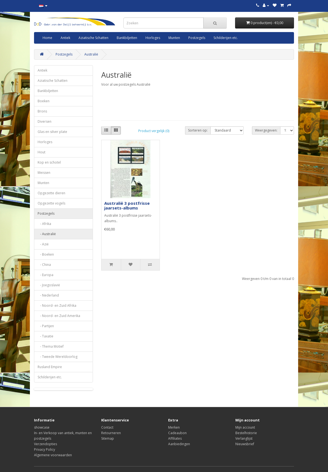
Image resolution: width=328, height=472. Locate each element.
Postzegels (196, 37)
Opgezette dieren (51, 193)
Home (47, 37)
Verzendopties (45, 444)
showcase (42, 427)
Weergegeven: (266, 130)
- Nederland (48, 295)
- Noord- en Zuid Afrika (57, 305)
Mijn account (245, 427)
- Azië (43, 244)
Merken (174, 427)
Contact (107, 427)
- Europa (45, 274)
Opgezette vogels (51, 203)
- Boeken (46, 254)
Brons (42, 111)
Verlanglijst (243, 438)
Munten (174, 37)
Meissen (44, 172)
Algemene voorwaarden (53, 455)
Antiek (65, 37)
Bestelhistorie (246, 433)
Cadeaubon (177, 433)
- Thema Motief (51, 346)
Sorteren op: (198, 130)
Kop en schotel (49, 162)
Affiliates (175, 438)
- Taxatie (45, 336)
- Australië (47, 234)
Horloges (152, 37)
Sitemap (107, 438)
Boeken (44, 101)
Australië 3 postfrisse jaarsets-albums (127, 205)
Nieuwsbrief (244, 444)
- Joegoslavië (49, 285)
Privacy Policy (44, 449)
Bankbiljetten (127, 37)
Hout (41, 152)
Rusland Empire (50, 367)
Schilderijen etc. (226, 37)
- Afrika (44, 223)
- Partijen (46, 326)
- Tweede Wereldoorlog (57, 356)
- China (44, 264)
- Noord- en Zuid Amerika (59, 315)
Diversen (44, 121)
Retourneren (111, 433)
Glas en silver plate (52, 131)
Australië (91, 54)
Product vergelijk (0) (153, 131)
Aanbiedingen (179, 444)
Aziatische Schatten (93, 37)
